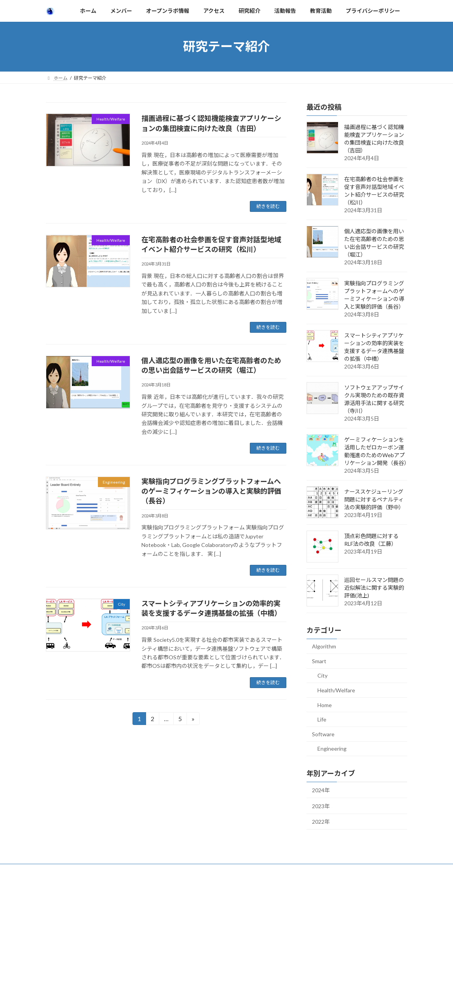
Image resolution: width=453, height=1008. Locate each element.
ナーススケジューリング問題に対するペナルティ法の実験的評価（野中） (374, 499)
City (322, 675)
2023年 (321, 805)
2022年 (321, 821)
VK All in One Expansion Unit (276, 888)
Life (321, 719)
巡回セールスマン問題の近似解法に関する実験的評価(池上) (374, 587)
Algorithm (324, 646)
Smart (319, 660)
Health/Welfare (336, 690)
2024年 (321, 790)
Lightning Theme (224, 888)
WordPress (184, 888)
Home (324, 704)
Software (323, 733)
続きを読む (268, 206)
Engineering (332, 748)
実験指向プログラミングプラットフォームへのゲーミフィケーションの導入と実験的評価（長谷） (211, 491)
